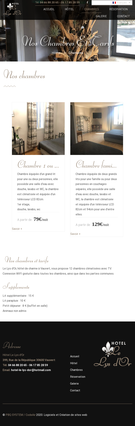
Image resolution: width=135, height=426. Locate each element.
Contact (75, 390)
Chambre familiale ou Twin (97, 163)
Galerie (74, 383)
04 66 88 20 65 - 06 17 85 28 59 (28, 365)
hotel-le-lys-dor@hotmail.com (31, 370)
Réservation (77, 376)
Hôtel (73, 363)
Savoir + (17, 228)
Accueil (74, 356)
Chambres (76, 370)
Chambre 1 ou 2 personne (38, 163)
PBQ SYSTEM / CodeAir (21, 415)
